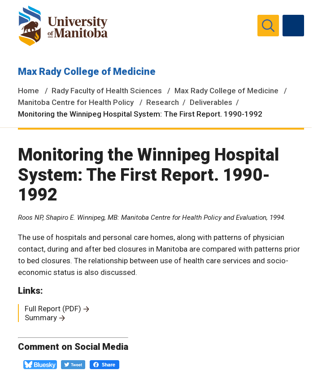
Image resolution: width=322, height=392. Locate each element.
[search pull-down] (268, 25)
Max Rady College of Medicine (87, 71)
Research (162, 102)
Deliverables (211, 102)
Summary (41, 317)
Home (28, 90)
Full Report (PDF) (53, 308)
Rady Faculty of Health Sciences (107, 90)
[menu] (293, 25)
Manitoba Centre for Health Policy (76, 102)
